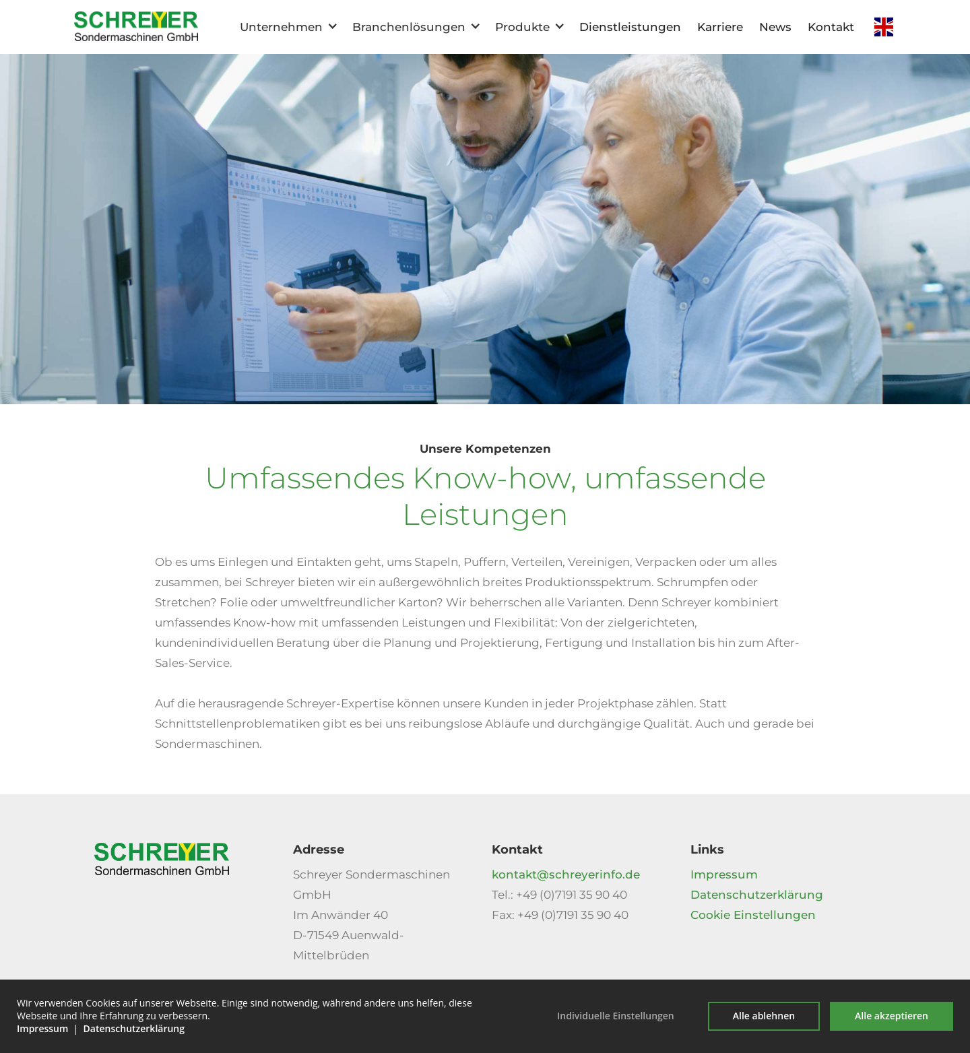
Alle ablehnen (764, 1015)
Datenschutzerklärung (756, 894)
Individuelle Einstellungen (615, 1015)
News (775, 27)
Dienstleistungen (630, 27)
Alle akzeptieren (891, 1015)
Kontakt (831, 27)
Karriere (720, 27)
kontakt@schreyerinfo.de (566, 874)
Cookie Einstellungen (753, 915)
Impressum (724, 874)
